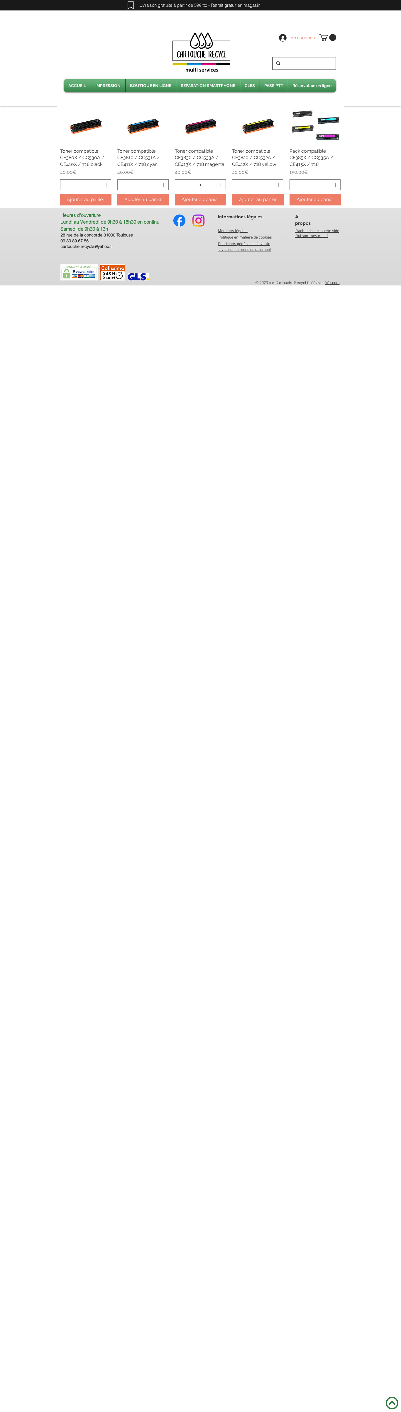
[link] (327, 37)
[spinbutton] (85, 185)
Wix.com (332, 282)
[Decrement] (64, 185)
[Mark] (131, 5)
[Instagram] (198, 220)
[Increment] (106, 185)
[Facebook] (179, 220)
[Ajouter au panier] (86, 199)
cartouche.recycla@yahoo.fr (86, 246)
